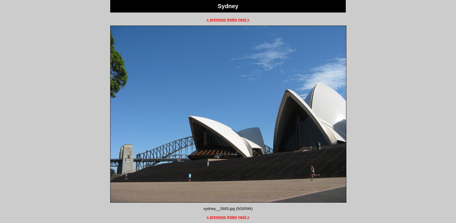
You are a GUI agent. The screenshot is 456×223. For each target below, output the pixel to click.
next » (244, 19)
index (232, 19)
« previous (216, 19)
